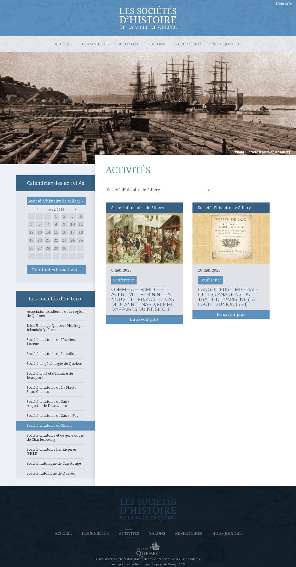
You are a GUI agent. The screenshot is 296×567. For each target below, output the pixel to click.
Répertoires (188, 44)
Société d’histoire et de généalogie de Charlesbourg (56, 439)
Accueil (63, 44)
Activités (129, 44)
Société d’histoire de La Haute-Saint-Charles (56, 391)
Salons (157, 44)
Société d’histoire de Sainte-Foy (56, 417)
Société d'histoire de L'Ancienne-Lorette (56, 343)
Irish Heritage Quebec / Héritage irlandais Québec (56, 329)
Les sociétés (95, 44)
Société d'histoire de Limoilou (56, 355)
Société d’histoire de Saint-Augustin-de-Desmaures (56, 405)
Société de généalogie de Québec (56, 365)
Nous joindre (227, 44)
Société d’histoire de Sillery (56, 427)
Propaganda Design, (164, 564)
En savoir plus (144, 319)
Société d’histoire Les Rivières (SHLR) (56, 453)
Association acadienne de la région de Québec (56, 315)
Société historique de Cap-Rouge (56, 465)
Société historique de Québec (56, 474)
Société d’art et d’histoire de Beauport (56, 377)
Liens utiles (284, 4)
